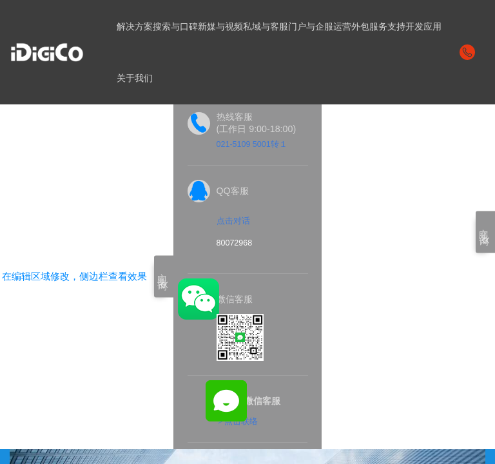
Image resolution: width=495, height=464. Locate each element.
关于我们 (135, 78)
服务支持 (387, 26)
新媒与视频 (220, 26)
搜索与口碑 (175, 26)
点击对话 (233, 221)
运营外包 (351, 26)
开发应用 (423, 26)
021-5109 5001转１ (252, 144)
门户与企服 (310, 26)
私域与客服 (265, 26)
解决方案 (135, 26)
